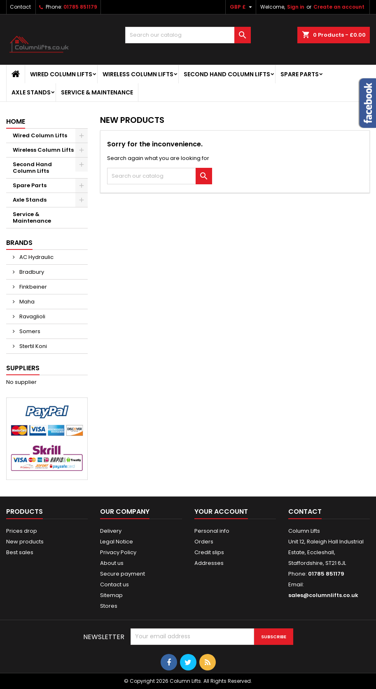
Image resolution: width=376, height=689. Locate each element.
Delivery (110, 531)
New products (25, 542)
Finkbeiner (32, 287)
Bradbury (31, 272)
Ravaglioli (31, 316)
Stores (108, 606)
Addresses (209, 563)
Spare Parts (299, 74)
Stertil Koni (32, 346)
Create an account (338, 6)
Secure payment (122, 574)
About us (112, 563)
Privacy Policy (118, 552)
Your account (221, 511)
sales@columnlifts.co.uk (323, 595)
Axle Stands (31, 92)
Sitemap (111, 595)
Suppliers (23, 368)
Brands (19, 242)
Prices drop (21, 531)
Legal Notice (116, 542)
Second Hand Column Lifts (227, 74)
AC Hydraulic (36, 257)
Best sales (19, 552)
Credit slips (209, 552)
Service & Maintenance (97, 92)
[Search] (187, 35)
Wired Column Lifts (61, 74)
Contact (20, 6)
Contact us (114, 584)
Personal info (211, 531)
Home (15, 121)
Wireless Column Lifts (138, 74)
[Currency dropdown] (242, 7)
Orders (203, 542)
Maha (26, 302)
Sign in (295, 6)
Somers (29, 331)
